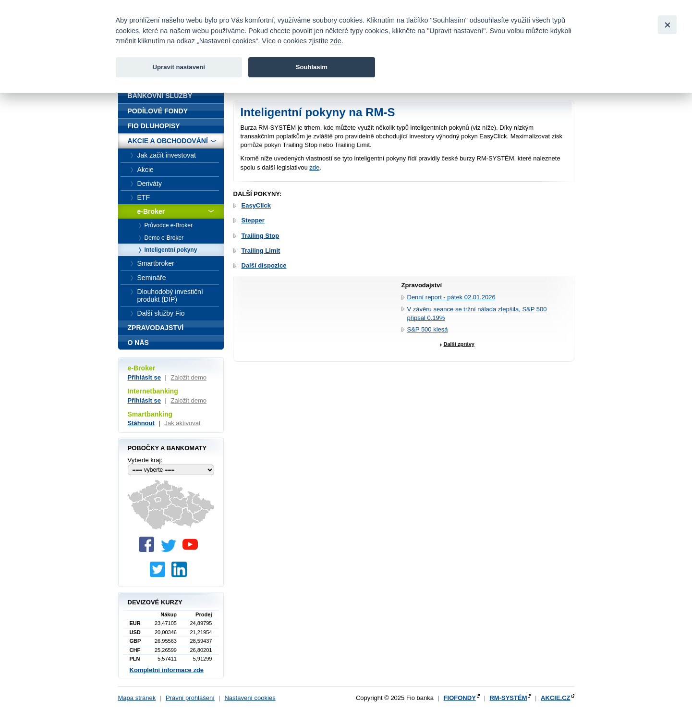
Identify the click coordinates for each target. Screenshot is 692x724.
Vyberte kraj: (145, 460)
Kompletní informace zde (167, 670)
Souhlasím (312, 67)
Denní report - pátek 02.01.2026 (451, 297)
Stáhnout (141, 423)
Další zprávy (459, 344)
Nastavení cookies (249, 697)
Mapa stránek (137, 697)
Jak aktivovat (182, 423)
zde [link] (335, 41)
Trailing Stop (260, 235)
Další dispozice (264, 265)
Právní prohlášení (190, 697)
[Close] (667, 24)
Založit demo (188, 377)
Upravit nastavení (179, 67)
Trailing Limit (261, 250)
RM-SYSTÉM (508, 697)
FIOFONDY (460, 697)
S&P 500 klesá (427, 329)
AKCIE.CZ (555, 697)
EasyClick (256, 205)
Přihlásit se (144, 377)
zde (314, 167)
